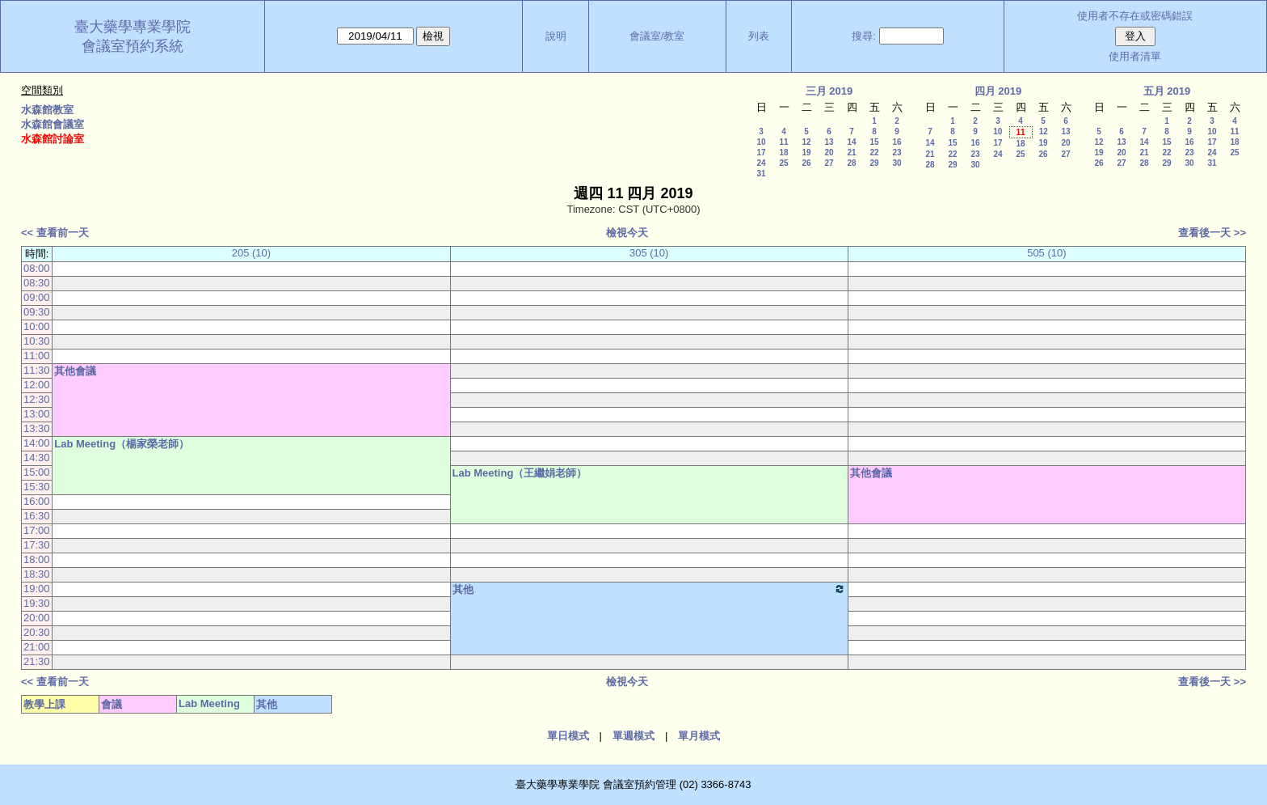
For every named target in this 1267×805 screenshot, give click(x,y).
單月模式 (699, 736)
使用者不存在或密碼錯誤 (1135, 16)
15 (873, 142)
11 (783, 142)
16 (896, 142)
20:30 (36, 632)
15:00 (36, 472)
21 (851, 152)
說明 (555, 36)
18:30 (36, 574)
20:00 (36, 618)
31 (760, 173)
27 (828, 163)
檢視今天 (627, 233)
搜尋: (864, 36)
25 (783, 163)
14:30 (36, 457)
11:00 (36, 356)
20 (828, 152)
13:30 (36, 428)
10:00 (36, 326)
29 (873, 163)
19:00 (36, 589)
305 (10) (648, 253)
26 (806, 163)
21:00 (36, 647)
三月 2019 (829, 91)
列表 (758, 36)
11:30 (36, 370)
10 (760, 142)
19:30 (36, 603)
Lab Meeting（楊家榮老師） (121, 444)
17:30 (36, 545)
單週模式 (633, 736)
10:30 (36, 341)
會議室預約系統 (132, 46)
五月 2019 (1167, 91)
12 (806, 142)
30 (896, 163)
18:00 (36, 559)
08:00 (36, 268)
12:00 (36, 385)
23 (896, 152)
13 (828, 142)
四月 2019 (998, 91)
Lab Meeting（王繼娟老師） (519, 473)
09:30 (36, 312)
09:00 (36, 297)
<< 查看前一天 (55, 233)
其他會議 (75, 371)
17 (760, 152)
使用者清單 (1135, 56)
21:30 (36, 661)
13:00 (36, 414)
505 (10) (1046, 253)
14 (851, 142)
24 (760, 163)
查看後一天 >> (1212, 233)
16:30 (36, 516)
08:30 (36, 283)
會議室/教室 (657, 36)
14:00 (36, 443)
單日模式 (568, 736)
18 (783, 152)
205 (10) (251, 253)
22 (873, 152)
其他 (649, 589)
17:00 (36, 530)
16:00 (36, 501)
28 (851, 163)
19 (806, 152)
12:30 (36, 399)
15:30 (36, 487)
